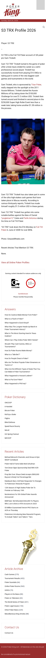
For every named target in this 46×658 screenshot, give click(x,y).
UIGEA (7, 590)
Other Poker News (11, 610)
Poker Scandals (10, 582)
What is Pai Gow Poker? (14, 380)
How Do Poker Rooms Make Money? (18, 351)
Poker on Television (12, 598)
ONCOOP (8, 403)
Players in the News (12, 594)
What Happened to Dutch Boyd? (17, 323)
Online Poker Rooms (12, 586)
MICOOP (8, 438)
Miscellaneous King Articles (15, 614)
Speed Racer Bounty (12, 426)
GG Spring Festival (12, 434)
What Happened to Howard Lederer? (18, 376)
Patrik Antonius (30, 218)
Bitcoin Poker (10, 410)
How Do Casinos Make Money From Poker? (21, 315)
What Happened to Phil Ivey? (15, 384)
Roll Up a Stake (10, 414)
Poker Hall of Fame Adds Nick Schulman (20, 464)
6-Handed (8, 407)
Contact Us (9, 633)
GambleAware (23, 294)
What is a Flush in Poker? (14, 319)
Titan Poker (36, 84)
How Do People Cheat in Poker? (16, 358)
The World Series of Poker (14, 602)
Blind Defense (10, 422)
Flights (7, 418)
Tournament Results (12, 578)
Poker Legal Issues (12, 606)
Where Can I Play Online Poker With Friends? (21, 340)
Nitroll (7, 430)
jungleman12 (7, 218)
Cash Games (9, 574)
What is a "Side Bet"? (12, 354)
